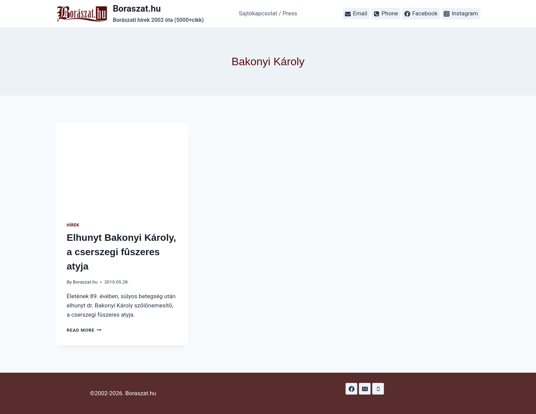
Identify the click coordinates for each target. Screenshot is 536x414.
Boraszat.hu (85, 282)
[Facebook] (351, 389)
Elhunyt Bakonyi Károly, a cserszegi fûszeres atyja (121, 252)
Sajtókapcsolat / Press (268, 13)
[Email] (365, 389)
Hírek (73, 225)
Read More (84, 330)
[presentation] (122, 167)
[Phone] (378, 389)
